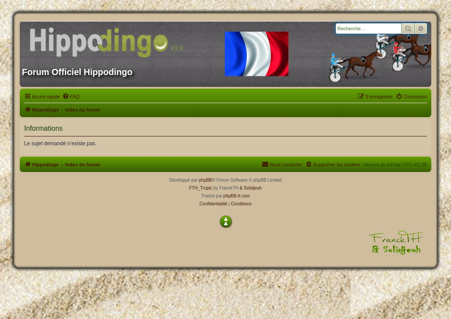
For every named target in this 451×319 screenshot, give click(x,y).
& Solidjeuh (251, 188)
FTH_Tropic (200, 188)
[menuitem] (71, 96)
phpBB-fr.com (237, 196)
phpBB (205, 180)
